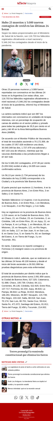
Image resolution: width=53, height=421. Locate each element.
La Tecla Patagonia (16, 13)
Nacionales (29, 13)
